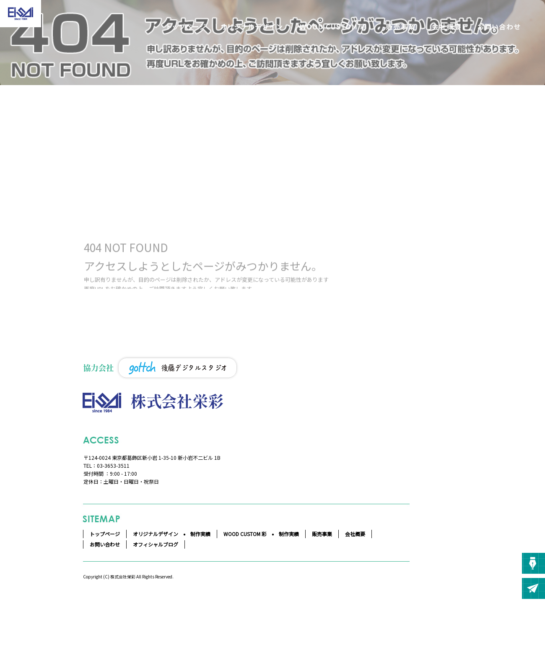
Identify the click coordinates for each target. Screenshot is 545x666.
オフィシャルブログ (155, 544)
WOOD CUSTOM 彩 (333, 26)
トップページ (186, 26)
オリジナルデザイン (251, 26)
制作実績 (200, 533)
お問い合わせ (499, 26)
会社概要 (446, 26)
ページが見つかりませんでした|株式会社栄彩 (52, 160)
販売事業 (400, 26)
